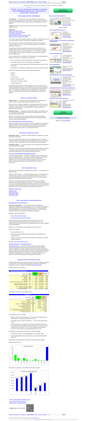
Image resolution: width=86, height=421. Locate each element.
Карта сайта (16, 1)
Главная (11, 1)
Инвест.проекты (28, 9)
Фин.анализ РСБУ (34, 12)
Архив (18, 9)
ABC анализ (13, 9)
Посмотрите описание (67, 25)
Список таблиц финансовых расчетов (17, 401)
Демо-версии (22, 1)
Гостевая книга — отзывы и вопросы (17, 402)
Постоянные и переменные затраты (17, 32)
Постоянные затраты (13, 195)
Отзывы (39, 1)
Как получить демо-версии (63, 117)
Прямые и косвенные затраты (15, 31)
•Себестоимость (21, 10)
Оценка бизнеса (36, 9)
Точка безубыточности (40, 10)
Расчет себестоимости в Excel (21, 241)
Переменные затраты (13, 193)
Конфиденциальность (35, 417)
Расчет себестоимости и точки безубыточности (19, 35)
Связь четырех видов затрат (15, 33)
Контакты (44, 1)
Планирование (43, 9)
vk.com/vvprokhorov (65, 120)
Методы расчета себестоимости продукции (21, 217)
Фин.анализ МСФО (24, 12)
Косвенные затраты (13, 192)
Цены (35, 1)
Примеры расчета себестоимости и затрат (18, 36)
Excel (22, 9)
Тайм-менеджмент (30, 10)
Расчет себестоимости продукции (18, 215)
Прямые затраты (12, 190)
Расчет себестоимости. (37, 265)
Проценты (15, 10)
